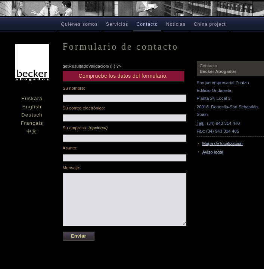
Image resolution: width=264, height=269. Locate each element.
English (32, 106)
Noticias (176, 24)
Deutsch (32, 115)
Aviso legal (212, 151)
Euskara (32, 98)
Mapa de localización (222, 143)
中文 (32, 131)
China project (210, 24)
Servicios (117, 24)
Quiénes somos (79, 24)
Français (32, 123)
